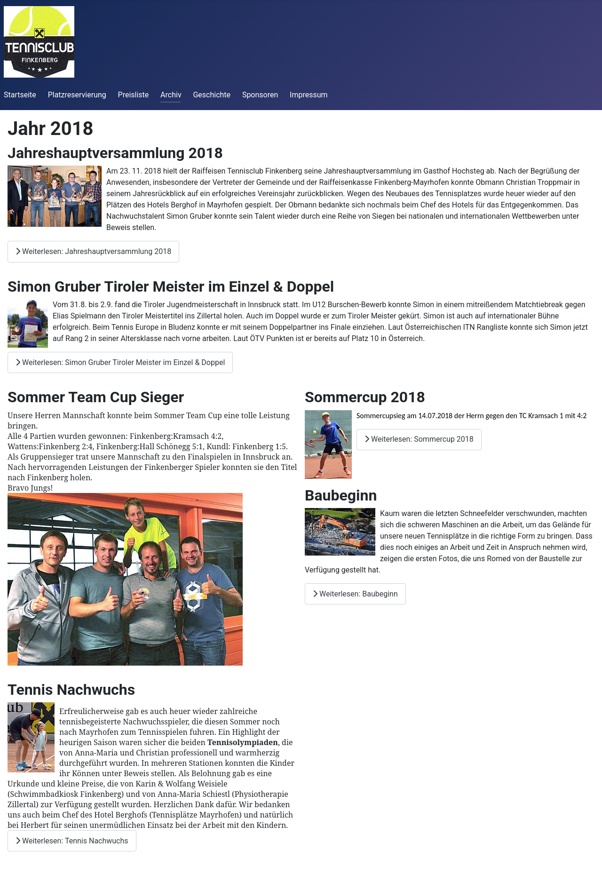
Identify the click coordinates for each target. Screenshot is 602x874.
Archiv (171, 94)
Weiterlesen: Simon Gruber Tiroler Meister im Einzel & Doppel (120, 362)
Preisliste (133, 94)
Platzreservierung (77, 94)
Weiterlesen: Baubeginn (355, 593)
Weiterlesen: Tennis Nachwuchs (72, 840)
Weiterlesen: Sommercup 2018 (419, 439)
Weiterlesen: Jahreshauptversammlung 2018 (93, 251)
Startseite (20, 94)
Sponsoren (260, 94)
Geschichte (211, 94)
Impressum (309, 94)
